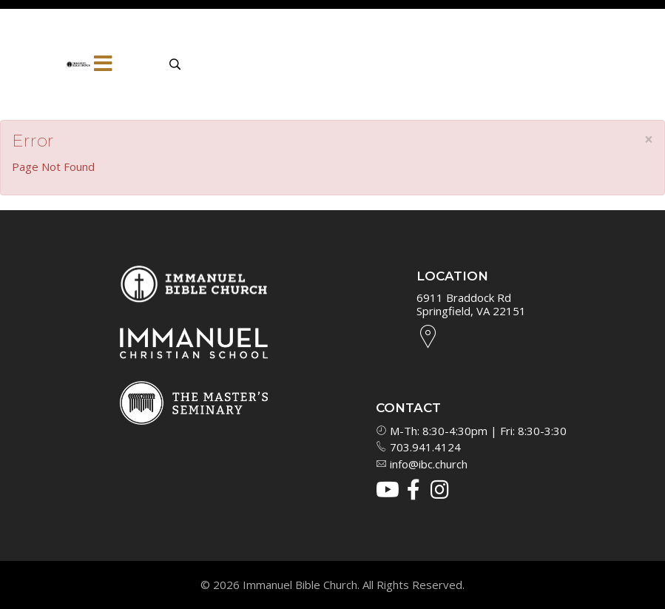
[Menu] (103, 64)
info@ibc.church (421, 464)
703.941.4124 (418, 447)
